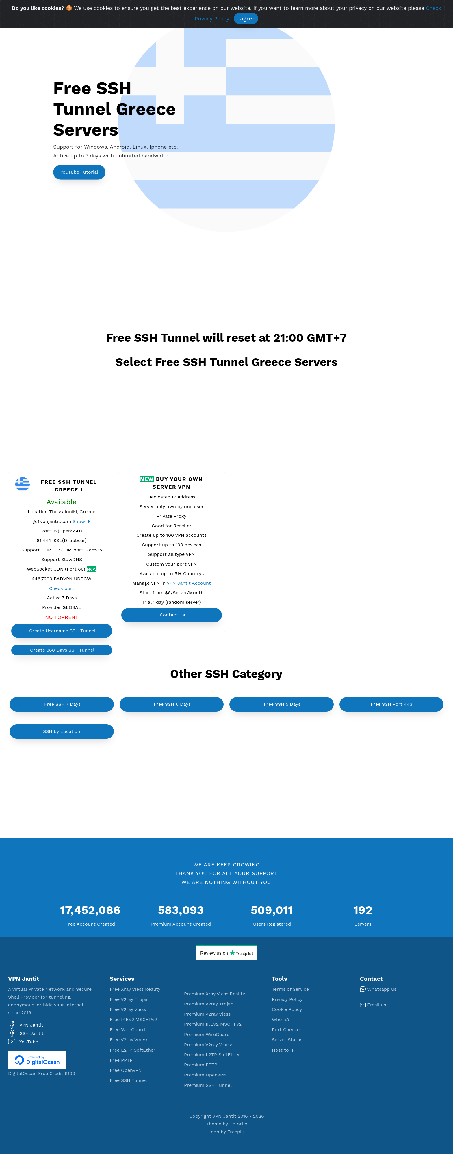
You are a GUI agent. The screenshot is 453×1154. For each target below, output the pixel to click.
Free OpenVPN (126, 1070)
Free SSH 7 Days (62, 704)
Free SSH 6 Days (172, 704)
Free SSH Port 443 (391, 704)
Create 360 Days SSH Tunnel (62, 650)
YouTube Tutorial (79, 172)
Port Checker (287, 1029)
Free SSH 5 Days (282, 704)
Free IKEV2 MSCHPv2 (133, 1019)
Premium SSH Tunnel (208, 1085)
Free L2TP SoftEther (132, 1050)
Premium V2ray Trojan (208, 1004)
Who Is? (281, 1019)
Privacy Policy (287, 999)
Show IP (82, 521)
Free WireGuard (127, 1029)
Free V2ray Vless (128, 1009)
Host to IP (283, 1050)
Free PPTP (121, 1060)
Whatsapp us (378, 989)
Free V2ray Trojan (129, 999)
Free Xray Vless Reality (135, 989)
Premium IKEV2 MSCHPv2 (213, 1024)
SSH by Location (61, 731)
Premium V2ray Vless (207, 1014)
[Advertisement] (158, 284)
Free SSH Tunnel (128, 1080)
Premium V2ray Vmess (208, 1044)
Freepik (235, 1131)
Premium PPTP (200, 1064)
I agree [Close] (246, 18)
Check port (61, 588)
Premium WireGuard (207, 1034)
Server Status (287, 1039)
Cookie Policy (287, 1009)
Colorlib (238, 1124)
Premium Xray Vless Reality (214, 994)
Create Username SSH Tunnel (62, 630)
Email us (373, 1005)
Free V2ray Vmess (129, 1039)
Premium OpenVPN (205, 1075)
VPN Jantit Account (189, 583)
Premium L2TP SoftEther (212, 1054)
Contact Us (172, 615)
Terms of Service (290, 989)
